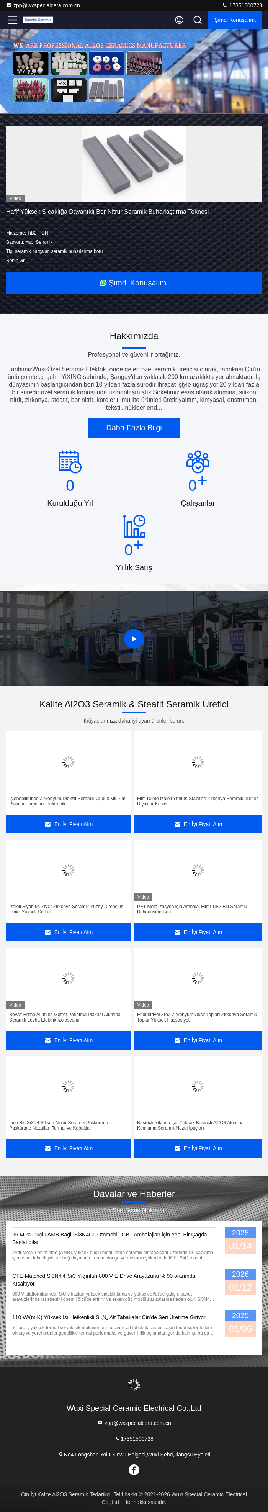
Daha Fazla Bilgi (134, 427)
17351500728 (242, 5)
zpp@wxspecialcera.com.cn (43, 5)
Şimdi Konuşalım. (235, 20)
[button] (126, 105)
